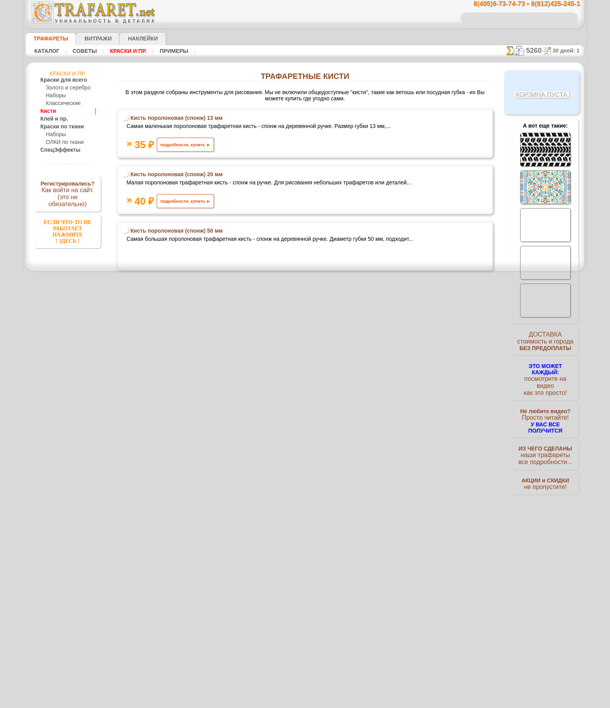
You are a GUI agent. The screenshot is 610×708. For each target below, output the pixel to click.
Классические (61, 103)
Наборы (55, 95)
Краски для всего (59, 80)
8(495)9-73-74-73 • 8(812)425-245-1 (518, 4)
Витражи (88, 38)
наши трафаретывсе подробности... (545, 445)
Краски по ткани (58, 126)
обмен (342, 687)
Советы (84, 51)
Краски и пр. (126, 51)
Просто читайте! (545, 411)
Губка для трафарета (185, 306)
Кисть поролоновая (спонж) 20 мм (202, 182)
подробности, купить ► (209, 153)
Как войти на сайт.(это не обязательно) (68, 193)
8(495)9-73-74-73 (265, 620)
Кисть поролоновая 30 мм (203, 495)
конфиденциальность (285, 687)
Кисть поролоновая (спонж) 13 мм (202, 120)
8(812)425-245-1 (358, 620)
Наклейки (129, 38)
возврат (322, 687)
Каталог (47, 51)
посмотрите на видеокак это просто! (545, 377)
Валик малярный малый (201, 432)
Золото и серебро (65, 87)
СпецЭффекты (56, 150)
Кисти (47, 111)
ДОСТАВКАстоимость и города (545, 343)
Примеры (170, 51)
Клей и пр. (51, 119)
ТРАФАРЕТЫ (47, 38)
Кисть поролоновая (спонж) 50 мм (202, 244)
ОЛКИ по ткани (63, 142)
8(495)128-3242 (312, 620)
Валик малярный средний (203, 369)
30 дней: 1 (569, 50)
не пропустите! (545, 475)
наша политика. (344, 701)
